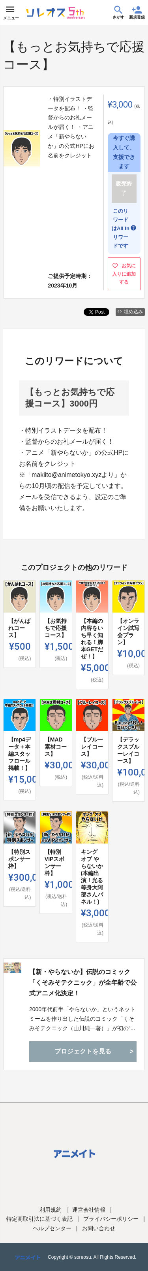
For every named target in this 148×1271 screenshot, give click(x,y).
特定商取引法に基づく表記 (39, 1219)
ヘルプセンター (52, 1228)
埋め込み (130, 311)
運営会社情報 (88, 1210)
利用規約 (50, 1210)
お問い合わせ (98, 1228)
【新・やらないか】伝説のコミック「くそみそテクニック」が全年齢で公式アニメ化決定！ (83, 982)
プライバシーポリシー (111, 1219)
